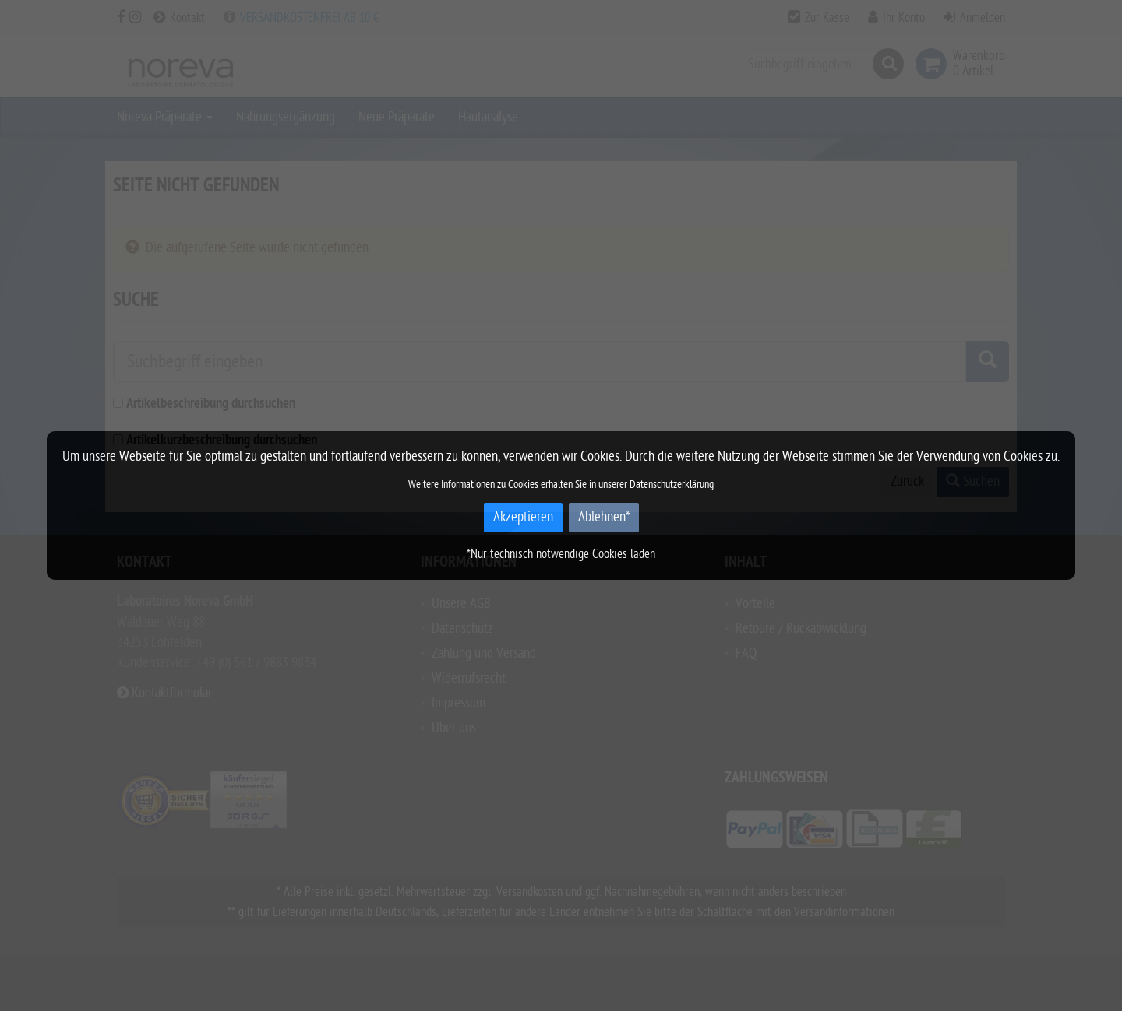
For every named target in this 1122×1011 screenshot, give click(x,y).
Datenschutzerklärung (672, 484)
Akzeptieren (523, 517)
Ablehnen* (604, 517)
